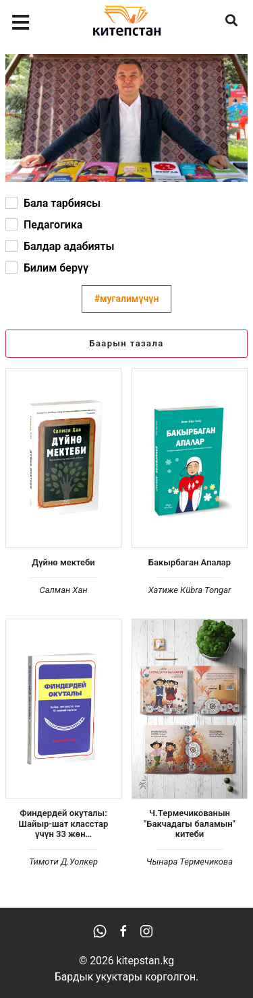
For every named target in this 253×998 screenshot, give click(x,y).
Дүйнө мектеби (63, 562)
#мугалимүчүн (126, 298)
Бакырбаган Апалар (189, 562)
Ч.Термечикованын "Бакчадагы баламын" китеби (189, 823)
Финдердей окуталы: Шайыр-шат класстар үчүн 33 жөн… (64, 823)
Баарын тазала (126, 343)
